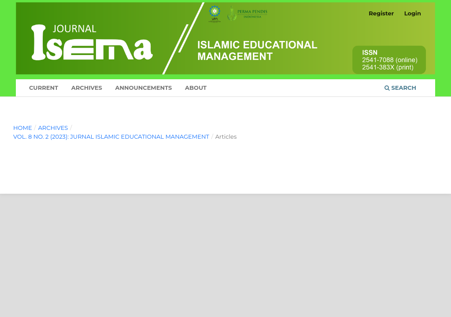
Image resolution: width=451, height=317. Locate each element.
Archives (86, 87)
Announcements (143, 87)
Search (400, 87)
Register (381, 13)
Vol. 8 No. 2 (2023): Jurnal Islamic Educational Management (111, 136)
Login (412, 13)
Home (22, 127)
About (196, 87)
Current (43, 87)
